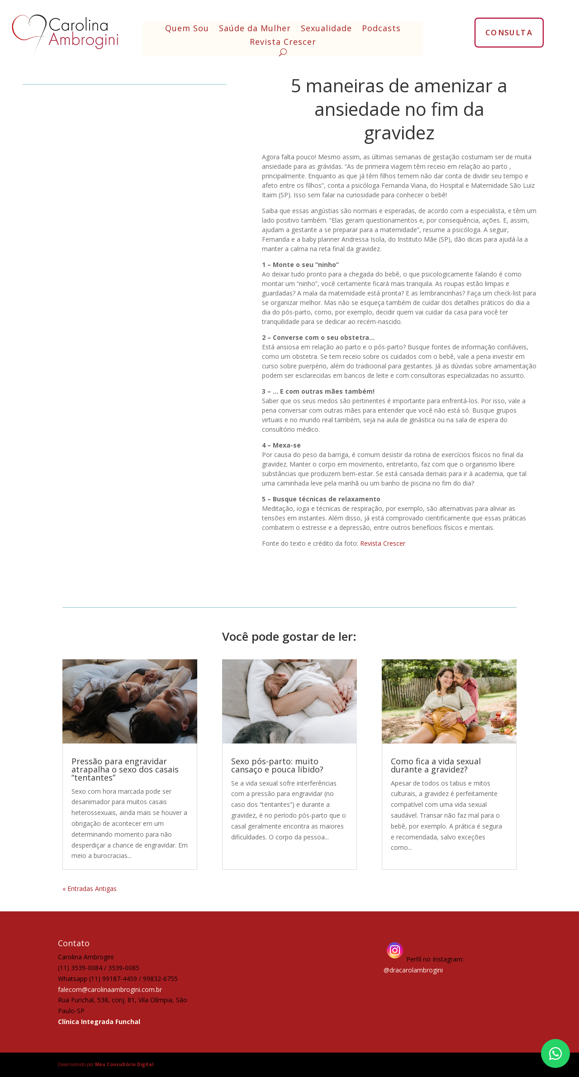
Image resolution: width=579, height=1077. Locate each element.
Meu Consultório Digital (124, 1064)
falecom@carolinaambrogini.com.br (110, 989)
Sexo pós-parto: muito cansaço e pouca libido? (277, 765)
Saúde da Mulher (255, 29)
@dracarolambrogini (413, 970)
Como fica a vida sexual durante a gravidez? (436, 765)
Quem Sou (187, 29)
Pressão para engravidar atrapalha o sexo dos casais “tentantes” (125, 769)
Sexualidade (326, 29)
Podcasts (381, 29)
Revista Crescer (283, 42)
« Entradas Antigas (89, 888)
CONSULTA (509, 32)
